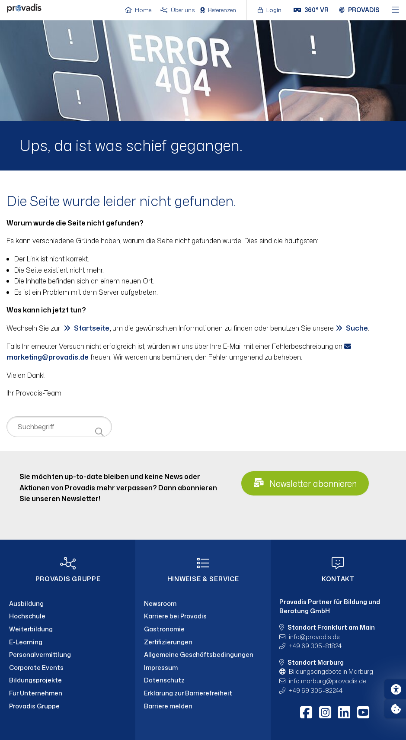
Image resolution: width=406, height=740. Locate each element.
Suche (357, 328)
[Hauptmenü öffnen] (395, 10)
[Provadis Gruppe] (68, 706)
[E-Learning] (68, 642)
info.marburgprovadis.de (327, 680)
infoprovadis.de (314, 636)
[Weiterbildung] (68, 629)
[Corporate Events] (68, 667)
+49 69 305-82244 (315, 690)
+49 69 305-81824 (315, 645)
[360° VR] (311, 10)
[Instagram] (325, 712)
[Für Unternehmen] (68, 693)
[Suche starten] (99, 432)
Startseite (91, 328)
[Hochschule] (68, 616)
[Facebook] (306, 712)
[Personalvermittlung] (68, 654)
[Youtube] (363, 712)
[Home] (24, 9)
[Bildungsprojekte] (68, 680)
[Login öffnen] (271, 10)
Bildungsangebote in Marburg (331, 671)
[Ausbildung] (68, 603)
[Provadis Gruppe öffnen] (359, 10)
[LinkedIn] (344, 712)
